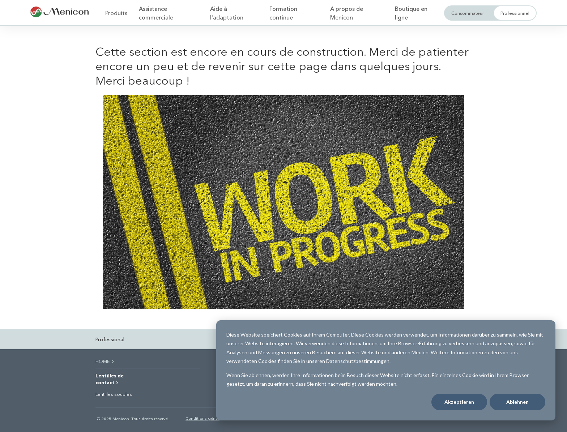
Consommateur (467, 12)
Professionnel (514, 12)
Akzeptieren (459, 402)
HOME (105, 361)
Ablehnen (517, 402)
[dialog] (385, 370)
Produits (116, 13)
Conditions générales (206, 418)
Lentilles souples (113, 394)
